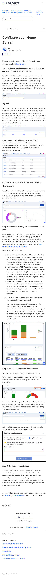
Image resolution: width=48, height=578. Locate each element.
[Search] (18, 19)
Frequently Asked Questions (14, 495)
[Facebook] (3, 505)
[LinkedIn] (9, 505)
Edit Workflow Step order (10, 555)
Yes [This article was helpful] (19, 517)
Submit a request (32, 527)
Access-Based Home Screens (12, 543)
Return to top (8, 533)
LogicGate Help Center (10, 574)
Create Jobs (6, 551)
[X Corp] (6, 505)
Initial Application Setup (39, 12)
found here (21, 64)
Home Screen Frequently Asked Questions (16, 547)
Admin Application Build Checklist (13, 559)
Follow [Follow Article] (6, 54)
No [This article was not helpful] (29, 517)
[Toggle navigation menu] (42, 3)
